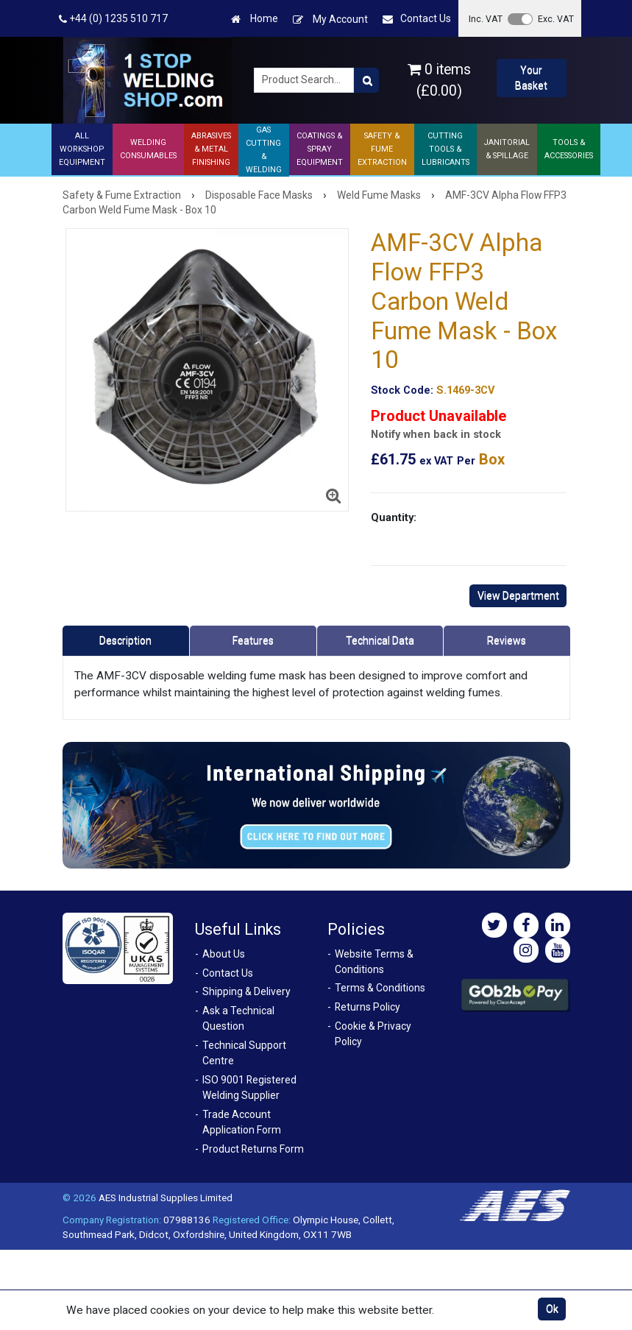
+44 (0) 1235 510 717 (113, 19)
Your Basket (531, 77)
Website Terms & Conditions (374, 961)
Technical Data (380, 640)
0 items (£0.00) (439, 80)
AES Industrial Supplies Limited (165, 1197)
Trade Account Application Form (241, 1122)
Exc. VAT (556, 18)
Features (253, 640)
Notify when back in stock (436, 434)
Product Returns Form (253, 1149)
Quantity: (393, 517)
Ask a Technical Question (238, 1018)
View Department (518, 595)
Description (125, 640)
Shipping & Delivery (246, 991)
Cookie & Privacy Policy (373, 1033)
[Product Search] (366, 80)
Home (254, 19)
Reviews (506, 640)
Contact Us (417, 19)
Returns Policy (367, 1007)
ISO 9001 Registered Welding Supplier (249, 1087)
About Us (223, 954)
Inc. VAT (486, 18)
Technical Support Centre (244, 1053)
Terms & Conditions (380, 988)
